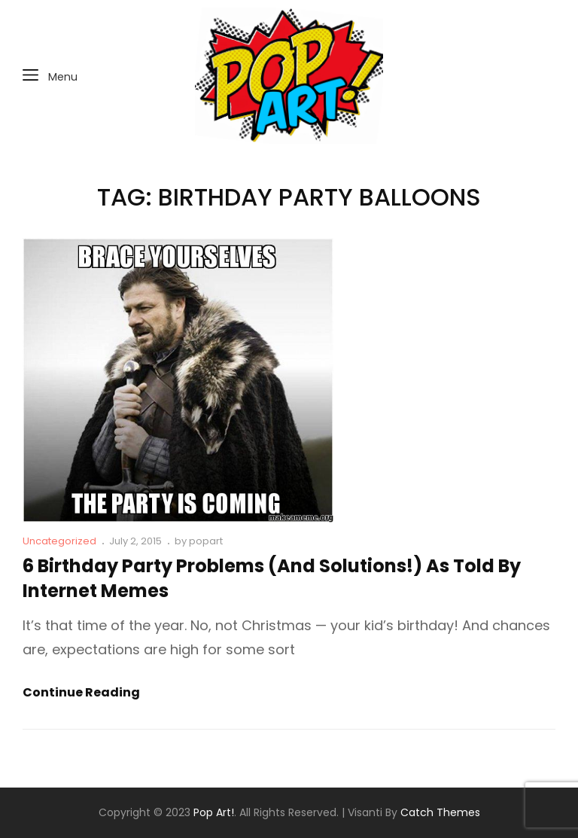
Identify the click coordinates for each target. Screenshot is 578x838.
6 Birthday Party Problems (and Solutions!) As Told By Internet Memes (272, 578)
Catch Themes (440, 812)
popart (206, 541)
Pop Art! (213, 812)
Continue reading (81, 692)
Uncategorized (59, 541)
